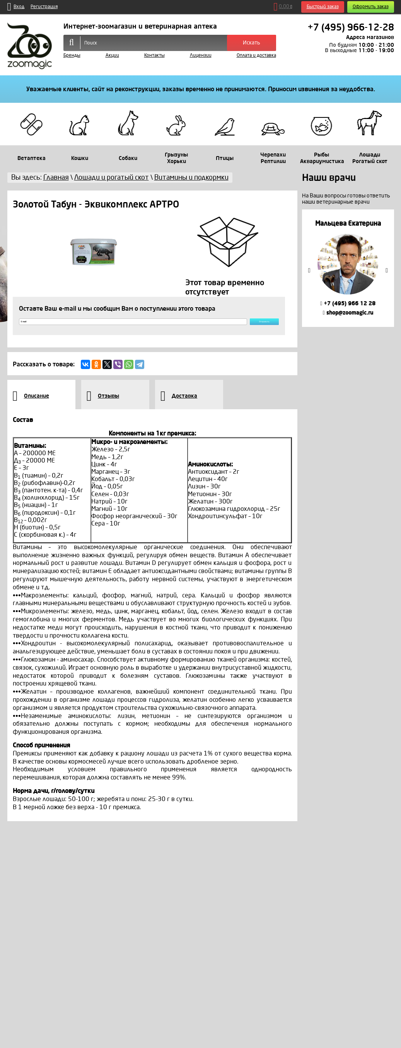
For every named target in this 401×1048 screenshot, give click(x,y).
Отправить (244, 325)
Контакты (154, 55)
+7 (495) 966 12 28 (347, 303)
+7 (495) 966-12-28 (350, 27)
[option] (348, 268)
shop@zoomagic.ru (348, 313)
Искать (251, 43)
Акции (112, 55)
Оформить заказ (371, 6)
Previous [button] (309, 270)
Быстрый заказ (323, 6)
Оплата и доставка (256, 55)
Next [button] (387, 270)
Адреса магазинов (370, 37)
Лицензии (201, 55)
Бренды (71, 55)
